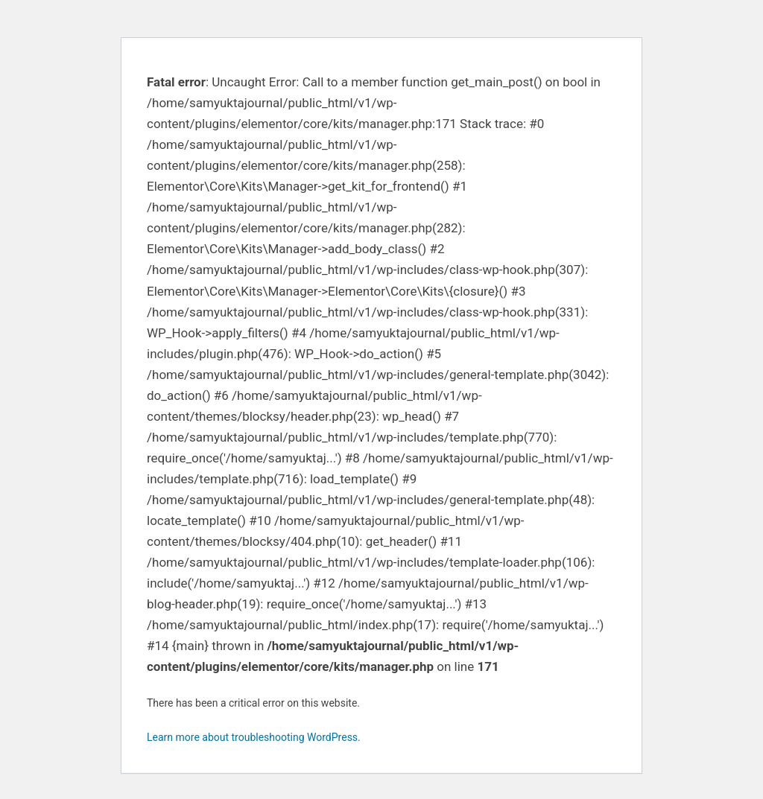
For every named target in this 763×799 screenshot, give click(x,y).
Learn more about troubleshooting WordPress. (254, 737)
